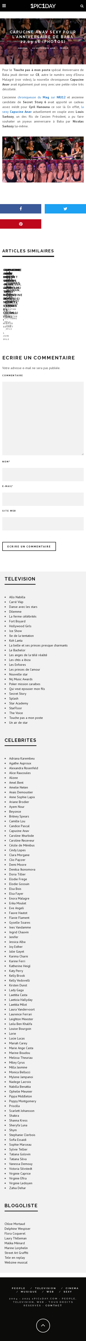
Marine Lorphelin (16, 1240)
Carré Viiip (16, 594)
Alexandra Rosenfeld (23, 760)
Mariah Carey (18, 1036)
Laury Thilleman (16, 1231)
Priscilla (14, 1098)
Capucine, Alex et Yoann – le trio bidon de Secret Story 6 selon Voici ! (36, 324)
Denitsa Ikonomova (22, 862)
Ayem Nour (17, 799)
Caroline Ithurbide (21, 828)
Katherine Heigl (20, 958)
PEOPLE (18, 1280)
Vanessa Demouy (21, 1156)
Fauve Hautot (18, 905)
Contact (53, 1298)
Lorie (12, 1026)
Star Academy (18, 696)
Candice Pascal (19, 818)
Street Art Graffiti (16, 1245)
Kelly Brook (17, 968)
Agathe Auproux (20, 756)
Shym (13, 1122)
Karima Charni (18, 949)
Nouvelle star (18, 667)
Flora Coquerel (15, 1226)
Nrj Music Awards (21, 671)
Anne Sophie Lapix (22, 789)
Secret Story (17, 686)
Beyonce (15, 804)
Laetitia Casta (18, 987)
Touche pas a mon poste (26, 710)
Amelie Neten (18, 780)
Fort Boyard (17, 614)
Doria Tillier (17, 867)
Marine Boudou (19, 1045)
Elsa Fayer (16, 886)
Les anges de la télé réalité (28, 647)
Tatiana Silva (18, 1151)
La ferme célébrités (22, 609)
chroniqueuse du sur (42, 97)
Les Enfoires (17, 657)
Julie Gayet (16, 944)
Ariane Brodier (19, 794)
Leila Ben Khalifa (20, 1016)
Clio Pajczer (17, 852)
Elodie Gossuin (19, 876)
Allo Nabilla (17, 589)
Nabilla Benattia (20, 1079)
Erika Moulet (17, 896)
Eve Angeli (16, 900)
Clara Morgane (19, 847)
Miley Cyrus (17, 1055)
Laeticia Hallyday (21, 992)
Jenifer (13, 929)
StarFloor (15, 700)
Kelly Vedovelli (19, 973)
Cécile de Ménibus (22, 838)
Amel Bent (16, 775)
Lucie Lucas (17, 1031)
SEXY (68, 1284)
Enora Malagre (19, 891)
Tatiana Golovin (20, 1147)
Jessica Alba (17, 934)
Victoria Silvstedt (20, 1161)
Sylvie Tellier (18, 1142)
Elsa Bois (15, 881)
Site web (9, 503)
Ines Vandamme (20, 920)
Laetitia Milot (18, 997)
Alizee (13, 770)
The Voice (16, 705)
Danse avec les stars (23, 599)
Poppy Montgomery (22, 1093)
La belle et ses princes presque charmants (38, 638)
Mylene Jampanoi (21, 1069)
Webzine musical (16, 1255)
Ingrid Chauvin (19, 924)
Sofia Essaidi (17, 1132)
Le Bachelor (17, 643)
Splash (13, 691)
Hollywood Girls (20, 618)
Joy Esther (16, 939)
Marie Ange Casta (21, 1040)
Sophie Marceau (20, 1137)
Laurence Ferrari (20, 1007)
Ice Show (15, 623)
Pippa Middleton (20, 1089)
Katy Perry (16, 963)
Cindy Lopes (17, 842)
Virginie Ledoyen (20, 1175)
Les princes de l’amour (24, 662)
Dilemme (15, 604)
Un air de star (18, 715)
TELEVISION (45, 1280)
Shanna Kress (18, 1113)
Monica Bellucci (19, 1064)
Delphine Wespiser (18, 1221)
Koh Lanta (15, 633)
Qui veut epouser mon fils (27, 681)
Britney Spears (19, 809)
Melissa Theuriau (21, 1050)
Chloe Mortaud (15, 1216)
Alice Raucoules (20, 765)
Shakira (14, 1108)
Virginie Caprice (20, 1166)
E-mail (7, 478)
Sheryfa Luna (18, 1118)
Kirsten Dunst (18, 978)
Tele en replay (15, 1250)
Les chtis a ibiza (20, 652)
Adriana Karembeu (22, 751)
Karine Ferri (17, 953)
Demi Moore (17, 857)
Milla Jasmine (18, 1060)
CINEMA (72, 1280)
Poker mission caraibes (24, 676)
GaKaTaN (23, 48)
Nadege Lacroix (20, 1074)
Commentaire (12, 367)
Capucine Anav (19, 823)
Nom (6, 454)
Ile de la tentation (21, 628)
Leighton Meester (21, 1011)
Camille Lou (17, 813)
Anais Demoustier (21, 785)
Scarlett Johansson (21, 1103)
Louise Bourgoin (20, 1021)
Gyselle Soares (19, 915)
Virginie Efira (18, 1171)
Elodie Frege (18, 871)
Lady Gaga (16, 982)
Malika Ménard (15, 1235)
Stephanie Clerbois (22, 1127)
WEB (50, 1284)
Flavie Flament (19, 910)
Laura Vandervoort (22, 1002)
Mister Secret (13, 331)
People (64, 48)
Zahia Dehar (17, 1180)
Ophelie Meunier (20, 1084)
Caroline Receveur (21, 833)
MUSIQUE (29, 1284)
